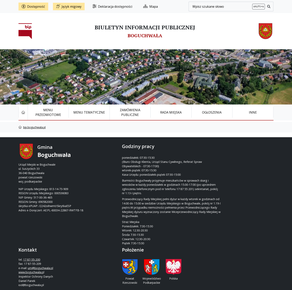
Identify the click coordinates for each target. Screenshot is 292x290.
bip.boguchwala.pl (34, 127)
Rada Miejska (171, 112)
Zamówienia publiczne (130, 112)
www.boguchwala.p (161, 169)
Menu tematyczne (89, 112)
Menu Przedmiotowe (48, 112)
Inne (253, 112)
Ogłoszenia (212, 112)
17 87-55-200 (161, 156)
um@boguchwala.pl (170, 164)
